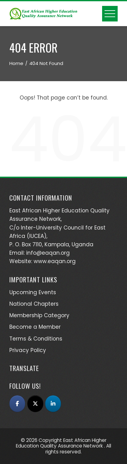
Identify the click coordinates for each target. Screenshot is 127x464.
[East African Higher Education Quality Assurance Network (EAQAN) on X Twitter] (35, 403)
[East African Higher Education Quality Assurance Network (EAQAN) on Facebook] (17, 403)
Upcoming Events (32, 292)
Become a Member (35, 327)
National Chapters (34, 304)
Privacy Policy (27, 350)
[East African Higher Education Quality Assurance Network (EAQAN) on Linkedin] (53, 403)
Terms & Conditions (35, 338)
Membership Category (39, 315)
